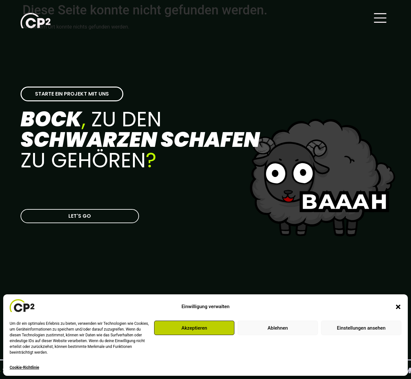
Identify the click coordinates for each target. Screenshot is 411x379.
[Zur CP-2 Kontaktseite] (80, 216)
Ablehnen (277, 328)
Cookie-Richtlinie (24, 367)
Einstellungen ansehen (361, 328)
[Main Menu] (380, 18)
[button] (398, 307)
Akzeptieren (194, 328)
